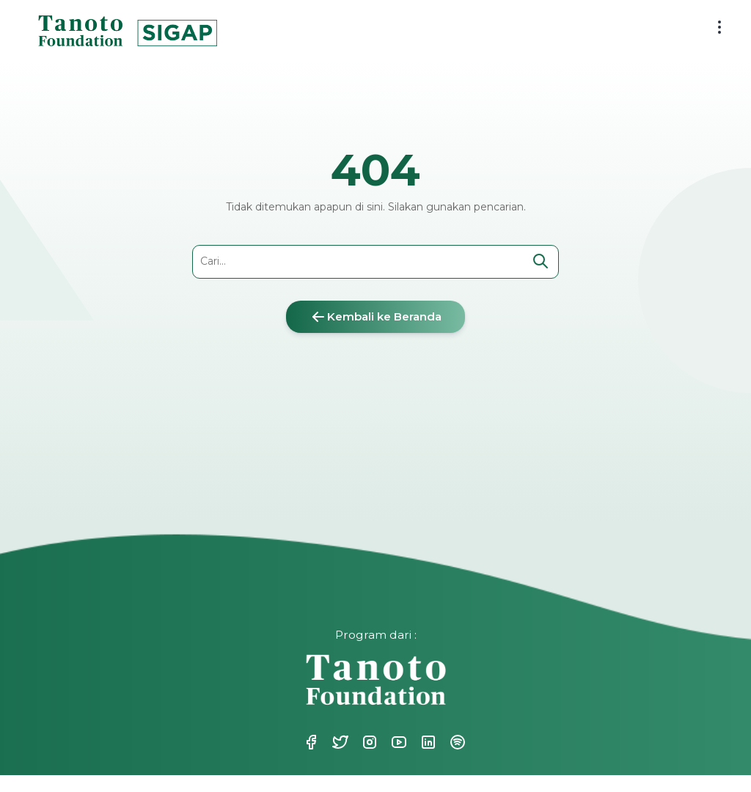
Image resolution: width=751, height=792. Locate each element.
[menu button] (719, 27)
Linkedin (427, 742)
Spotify (456, 742)
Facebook (309, 742)
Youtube (397, 742)
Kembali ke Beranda (375, 317)
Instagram (368, 742)
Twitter (338, 742)
